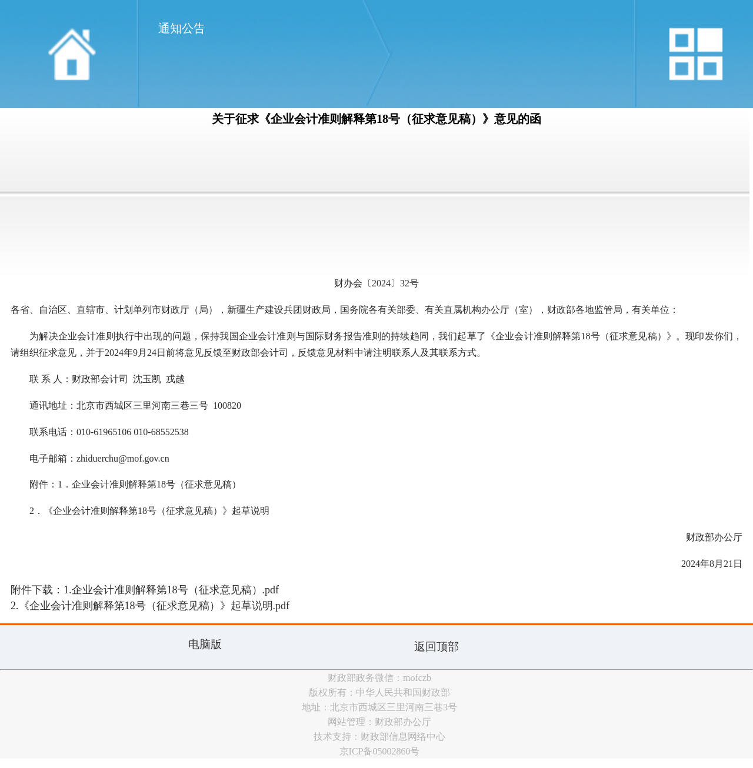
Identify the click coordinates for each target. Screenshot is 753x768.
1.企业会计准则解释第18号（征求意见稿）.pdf (171, 590)
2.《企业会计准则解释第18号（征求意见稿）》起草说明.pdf (150, 606)
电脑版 (205, 644)
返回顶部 (436, 646)
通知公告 (181, 28)
